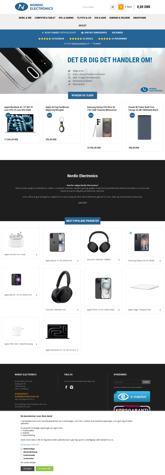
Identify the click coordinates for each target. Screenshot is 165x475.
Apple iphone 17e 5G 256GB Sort (18, 295)
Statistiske (28, 458)
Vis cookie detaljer (28, 462)
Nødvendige (29, 448)
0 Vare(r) (128, 7)
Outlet (82, 25)
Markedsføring (30, 452)
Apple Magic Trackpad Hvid (139, 310)
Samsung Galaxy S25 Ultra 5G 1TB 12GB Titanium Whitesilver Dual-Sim (102, 110)
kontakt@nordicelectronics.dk (27, 396)
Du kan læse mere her (30, 444)
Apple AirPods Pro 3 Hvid (14, 254)
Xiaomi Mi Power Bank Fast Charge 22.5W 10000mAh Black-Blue (143, 110)
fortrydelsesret (59, 32)
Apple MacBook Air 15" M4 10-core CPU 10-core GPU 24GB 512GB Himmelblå (18, 110)
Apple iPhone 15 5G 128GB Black (100, 310)
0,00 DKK (143, 7)
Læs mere (82, 202)
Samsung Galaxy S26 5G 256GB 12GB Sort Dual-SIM (141, 262)
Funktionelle (29, 455)
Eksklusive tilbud (120, 387)
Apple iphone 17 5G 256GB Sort (59, 261)
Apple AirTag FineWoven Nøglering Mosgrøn (57, 108)
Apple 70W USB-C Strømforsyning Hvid (18, 345)
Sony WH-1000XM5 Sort (56, 310)
